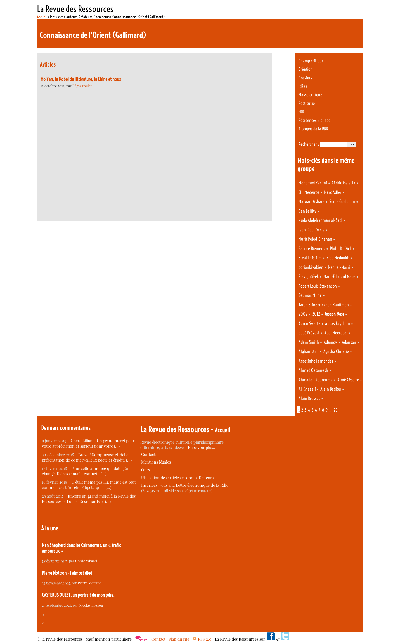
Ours (145, 470)
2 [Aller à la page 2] (302, 410)
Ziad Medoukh (337, 257)
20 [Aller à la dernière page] (336, 410)
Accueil (42, 16)
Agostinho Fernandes (316, 361)
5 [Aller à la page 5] (313, 410)
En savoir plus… (202, 447)
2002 (303, 314)
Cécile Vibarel (86, 560)
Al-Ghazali (308, 389)
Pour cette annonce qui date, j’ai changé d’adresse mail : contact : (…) (85, 471)
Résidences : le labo (314, 120)
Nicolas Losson (91, 605)
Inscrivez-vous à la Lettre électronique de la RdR (184, 485)
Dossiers (305, 78)
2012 (316, 314)
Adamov (330, 342)
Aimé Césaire (348, 379)
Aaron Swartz (309, 323)
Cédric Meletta (343, 182)
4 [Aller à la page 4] (309, 410)
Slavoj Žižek (309, 276)
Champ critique (311, 61)
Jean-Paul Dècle (312, 229)
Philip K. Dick (341, 248)
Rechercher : (309, 144)
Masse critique (310, 94)
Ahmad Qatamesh (313, 370)
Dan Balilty (307, 211)
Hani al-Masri (339, 267)
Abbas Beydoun (337, 323)
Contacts (149, 454)
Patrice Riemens (312, 248)
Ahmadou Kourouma (316, 379)
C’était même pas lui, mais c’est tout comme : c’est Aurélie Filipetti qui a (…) (89, 485)
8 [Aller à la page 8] (323, 410)
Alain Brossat (309, 398)
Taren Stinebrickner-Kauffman (324, 304)
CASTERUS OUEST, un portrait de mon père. (78, 595)
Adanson (349, 342)
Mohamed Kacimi (313, 182)
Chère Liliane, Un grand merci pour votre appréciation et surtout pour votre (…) (88, 443)
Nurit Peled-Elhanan (315, 239)
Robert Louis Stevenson (318, 286)
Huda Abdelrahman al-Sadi (321, 220)
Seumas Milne (310, 295)
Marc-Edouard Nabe (339, 276)
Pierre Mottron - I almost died (67, 573)
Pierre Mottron (90, 582)
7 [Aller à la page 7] (319, 410)
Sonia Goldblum (342, 201)
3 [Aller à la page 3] (305, 410)
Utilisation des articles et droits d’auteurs (177, 477)
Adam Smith (309, 342)
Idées (303, 86)
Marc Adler (332, 192)
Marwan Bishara (312, 201)
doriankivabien (311, 267)
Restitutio (307, 103)
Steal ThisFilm (310, 257)
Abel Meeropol (335, 332)
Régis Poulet (82, 85)
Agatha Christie (336, 351)
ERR (301, 111)
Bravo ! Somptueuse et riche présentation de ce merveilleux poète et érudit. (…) (87, 457)
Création (306, 69)
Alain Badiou (330, 389)
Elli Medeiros (309, 192)
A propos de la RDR (313, 128)
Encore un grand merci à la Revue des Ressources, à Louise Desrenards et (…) (89, 498)
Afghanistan (309, 351)
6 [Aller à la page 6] (316, 410)
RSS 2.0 (202, 639)
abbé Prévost (309, 332)
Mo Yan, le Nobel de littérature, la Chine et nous (81, 79)
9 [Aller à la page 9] (327, 410)
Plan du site (179, 639)
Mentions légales (156, 462)
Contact (158, 639)
